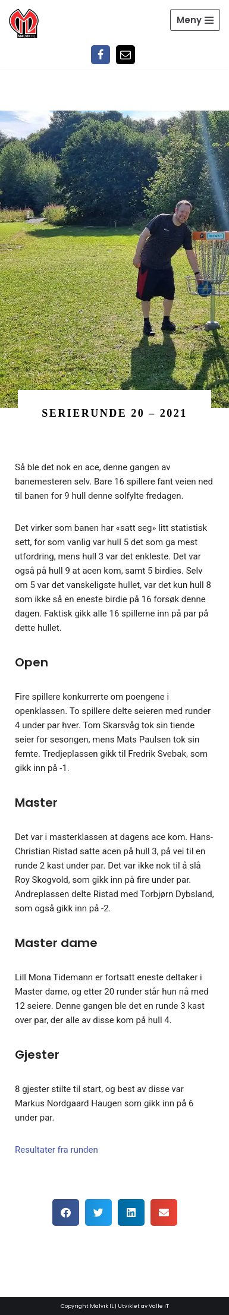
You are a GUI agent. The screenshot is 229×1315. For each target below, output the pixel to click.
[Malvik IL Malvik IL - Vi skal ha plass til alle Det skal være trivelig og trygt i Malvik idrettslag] (24, 23)
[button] (65, 1212)
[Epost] (125, 54)
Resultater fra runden (56, 1149)
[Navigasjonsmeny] (195, 20)
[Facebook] (100, 54)
